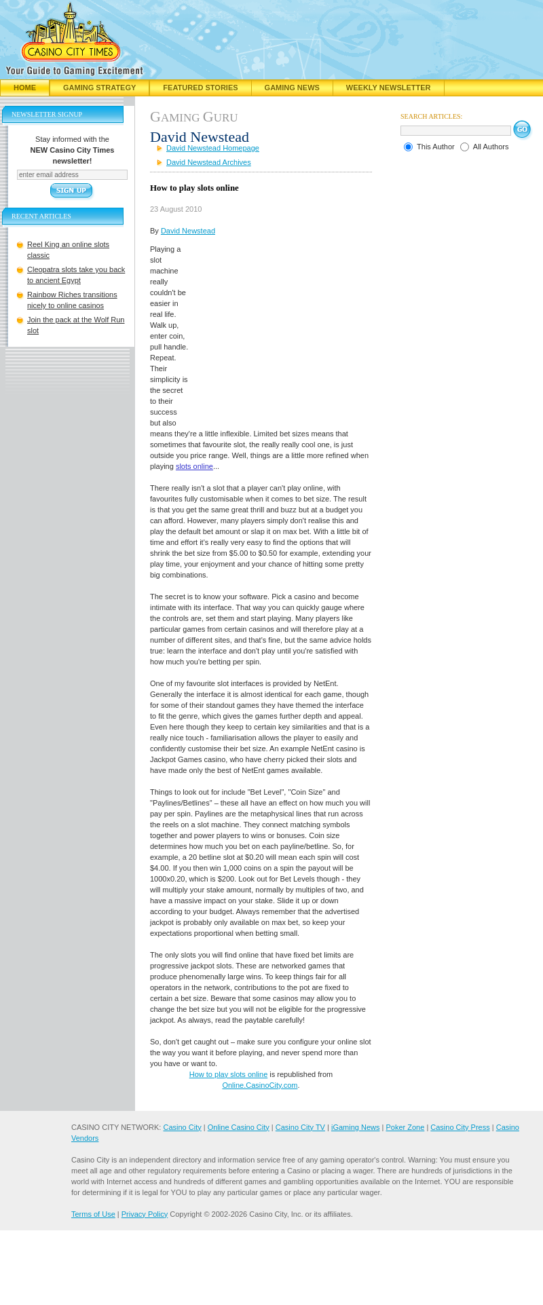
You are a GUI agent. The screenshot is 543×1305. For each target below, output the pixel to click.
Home (25, 87)
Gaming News (292, 87)
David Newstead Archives (208, 162)
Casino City (182, 1127)
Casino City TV (300, 1127)
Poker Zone (405, 1127)
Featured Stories (200, 87)
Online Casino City (238, 1127)
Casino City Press (459, 1127)
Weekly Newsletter (388, 87)
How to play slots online (228, 1074)
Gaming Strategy (99, 87)
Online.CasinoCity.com (259, 1085)
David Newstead (188, 231)
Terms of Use (93, 1214)
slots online (194, 466)
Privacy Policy (144, 1214)
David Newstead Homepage (212, 148)
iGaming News (355, 1127)
